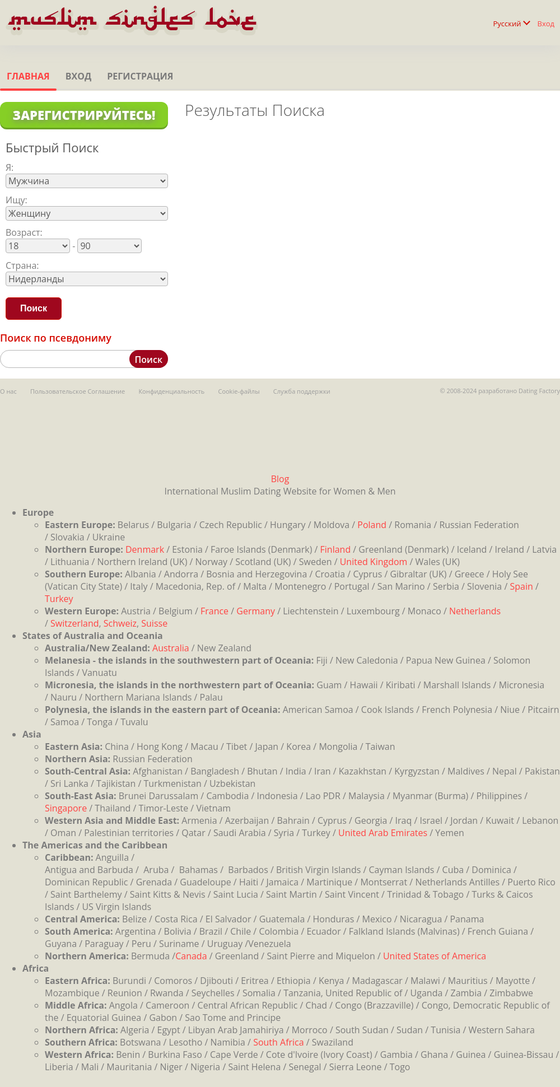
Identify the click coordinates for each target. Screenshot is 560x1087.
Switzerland (74, 623)
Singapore (66, 808)
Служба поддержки (301, 391)
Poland (371, 525)
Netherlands (475, 611)
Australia (170, 648)
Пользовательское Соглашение (77, 391)
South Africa (278, 1042)
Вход (546, 23)
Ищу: (16, 200)
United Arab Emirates (382, 833)
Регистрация (140, 76)
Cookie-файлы (238, 391)
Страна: (22, 265)
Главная (28, 76)
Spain (521, 586)
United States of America (434, 956)
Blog (280, 479)
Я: (9, 167)
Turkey (59, 599)
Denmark (144, 549)
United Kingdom (374, 562)
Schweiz (120, 623)
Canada (191, 956)
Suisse (154, 623)
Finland (335, 549)
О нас (8, 391)
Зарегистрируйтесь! (83, 114)
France (214, 611)
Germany (255, 611)
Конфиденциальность (171, 391)
